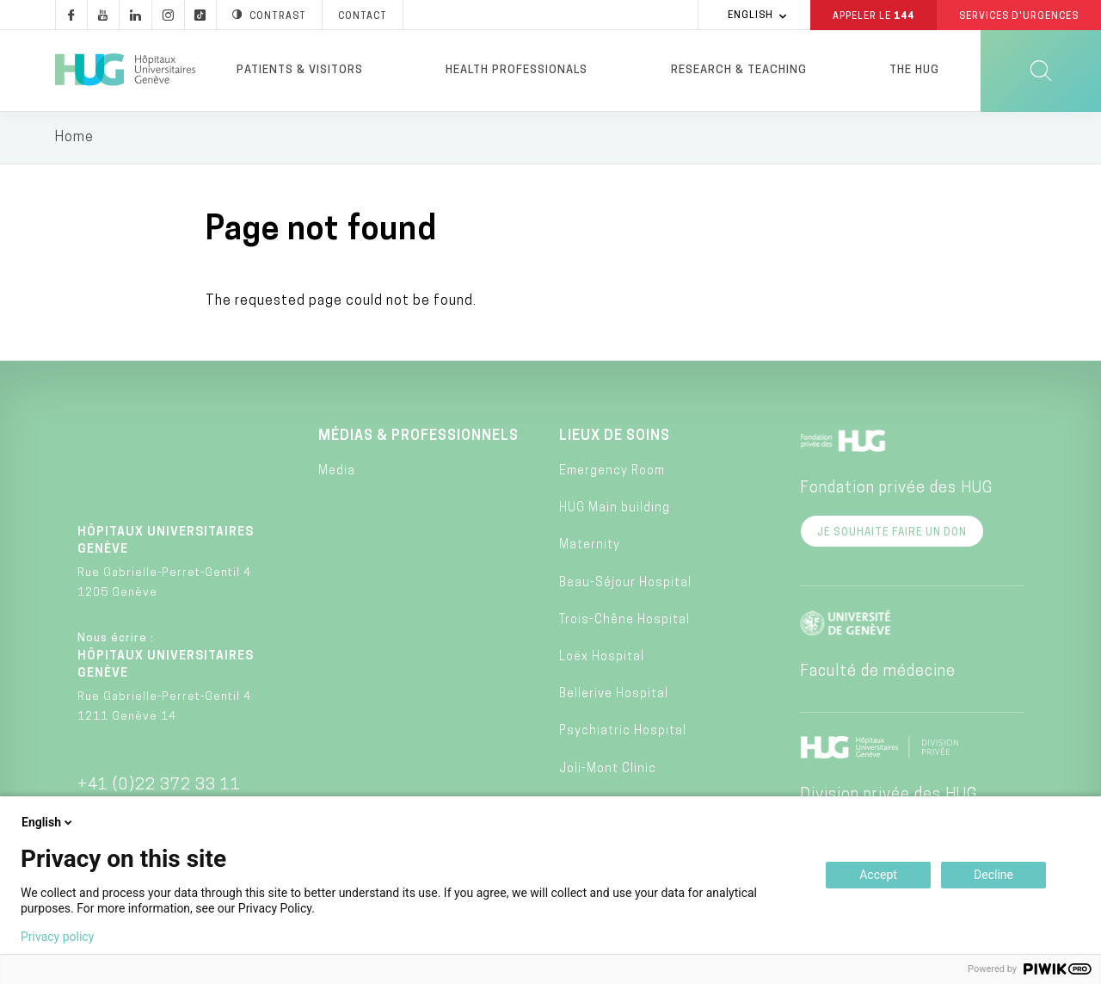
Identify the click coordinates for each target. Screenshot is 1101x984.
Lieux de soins (614, 436)
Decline (993, 875)
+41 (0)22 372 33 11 (159, 785)
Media (336, 472)
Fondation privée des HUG (896, 488)
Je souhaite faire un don (892, 533)
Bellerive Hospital (613, 695)
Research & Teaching (739, 70)
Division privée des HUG (888, 795)
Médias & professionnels (418, 436)
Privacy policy (57, 937)
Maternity (589, 546)
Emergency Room (612, 472)
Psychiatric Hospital (622, 732)
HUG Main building (614, 509)
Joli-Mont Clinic (607, 769)
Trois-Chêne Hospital (624, 620)
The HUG (914, 70)
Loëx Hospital (601, 658)
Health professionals (516, 70)
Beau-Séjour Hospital (625, 583)
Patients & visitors (300, 70)
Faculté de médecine (878, 672)
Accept (878, 875)
